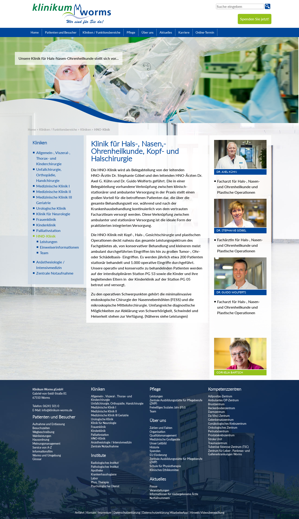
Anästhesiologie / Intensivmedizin (111, 442)
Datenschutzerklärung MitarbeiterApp (165, 512)
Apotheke (97, 470)
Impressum (104, 512)
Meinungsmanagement (46, 443)
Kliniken (85, 129)
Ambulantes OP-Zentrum (223, 400)
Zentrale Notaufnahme (54, 273)
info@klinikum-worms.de (57, 410)
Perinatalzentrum (218, 431)
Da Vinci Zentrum (219, 416)
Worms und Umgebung (46, 455)
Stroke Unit (215, 439)
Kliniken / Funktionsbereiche (101, 32)
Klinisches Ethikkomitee (164, 470)
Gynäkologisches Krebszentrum (227, 423)
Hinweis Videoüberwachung (207, 512)
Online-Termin (205, 32)
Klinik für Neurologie (53, 214)
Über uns (147, 32)
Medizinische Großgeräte (165, 439)
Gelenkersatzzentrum (221, 419)
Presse (153, 486)
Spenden (155, 451)
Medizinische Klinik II (53, 191)
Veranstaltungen (159, 490)
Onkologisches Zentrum (222, 427)
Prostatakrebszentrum (221, 435)
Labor (94, 478)
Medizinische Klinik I (53, 186)
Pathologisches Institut (105, 466)
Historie (154, 447)
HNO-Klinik (102, 129)
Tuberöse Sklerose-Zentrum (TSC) (228, 447)
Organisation (157, 432)
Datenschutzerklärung (126, 512)
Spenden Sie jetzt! (254, 19)
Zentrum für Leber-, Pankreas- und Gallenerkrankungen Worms (229, 452)
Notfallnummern (160, 498)
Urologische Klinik (51, 208)
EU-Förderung (158, 455)
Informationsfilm (42, 451)
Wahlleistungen (41, 436)
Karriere (184, 32)
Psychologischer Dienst (105, 486)
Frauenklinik (46, 219)
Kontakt (91, 512)
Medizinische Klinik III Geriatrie (110, 415)
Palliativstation (48, 230)
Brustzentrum (216, 404)
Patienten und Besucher (61, 32)
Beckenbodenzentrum (221, 408)
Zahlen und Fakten (161, 428)
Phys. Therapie (100, 482)
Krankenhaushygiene (103, 474)
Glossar (37, 459)
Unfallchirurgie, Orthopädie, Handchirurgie (48, 175)
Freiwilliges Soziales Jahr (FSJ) (168, 407)
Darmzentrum (216, 412)
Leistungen (48, 241)
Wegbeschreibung (43, 432)
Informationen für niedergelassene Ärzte (174, 494)
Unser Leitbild (158, 443)
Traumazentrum (217, 443)
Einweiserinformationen (59, 247)
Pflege (131, 32)
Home (35, 32)
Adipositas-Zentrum (220, 396)
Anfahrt (79, 512)
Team (44, 252)
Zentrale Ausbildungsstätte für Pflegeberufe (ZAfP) (176, 402)
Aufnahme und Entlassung (48, 424)
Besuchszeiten (41, 428)
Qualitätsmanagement (163, 435)
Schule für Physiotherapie (165, 466)
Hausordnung (40, 439)
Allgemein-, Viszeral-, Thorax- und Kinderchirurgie (53, 158)
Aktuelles (166, 32)
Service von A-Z (42, 447)
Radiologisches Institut (105, 463)
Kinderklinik (46, 225)
